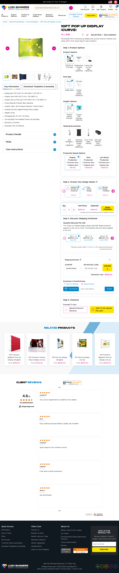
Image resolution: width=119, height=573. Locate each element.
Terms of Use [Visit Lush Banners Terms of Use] (77, 569)
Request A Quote (37, 533)
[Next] (53, 48)
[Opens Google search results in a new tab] (66, 550)
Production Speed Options (74, 153)
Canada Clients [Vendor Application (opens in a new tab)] (36, 546)
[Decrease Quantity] (64, 210)
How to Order (6, 533)
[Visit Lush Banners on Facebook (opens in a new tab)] (111, 566)
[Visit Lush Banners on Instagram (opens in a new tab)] (106, 566)
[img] (26, 400)
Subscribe (104, 549)
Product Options (70, 52)
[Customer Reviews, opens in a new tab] (108, 16)
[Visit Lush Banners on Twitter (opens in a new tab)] (116, 566)
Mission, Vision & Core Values (71, 530)
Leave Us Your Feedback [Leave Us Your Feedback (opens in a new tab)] (40, 549)
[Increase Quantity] (73, 210)
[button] (4, 15)
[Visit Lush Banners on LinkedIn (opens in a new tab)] (98, 566)
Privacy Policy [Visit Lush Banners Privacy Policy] (66, 569)
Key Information (11, 87)
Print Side (67, 77)
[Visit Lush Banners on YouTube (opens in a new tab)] (102, 566)
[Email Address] (104, 544)
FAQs (31, 142)
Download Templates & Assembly (39, 87)
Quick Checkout (107, 208)
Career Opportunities (68, 542)
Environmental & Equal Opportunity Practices (73, 538)
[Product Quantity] (69, 210)
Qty (64, 206)
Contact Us (35, 530)
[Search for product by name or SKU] (53, 8)
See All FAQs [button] (96, 35)
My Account (5, 539)
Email (108, 289)
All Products (5, 530)
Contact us (91, 247)
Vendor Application (38, 543)
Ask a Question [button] (110, 35)
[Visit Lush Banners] (14, 566)
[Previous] (7, 48)
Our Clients (65, 533)
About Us (65, 526)
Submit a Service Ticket (39, 536)
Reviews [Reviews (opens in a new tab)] (64, 545)
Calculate (107, 267)
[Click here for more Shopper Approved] (94, 514)
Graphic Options (70, 101)
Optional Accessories (72, 126)
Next (113, 191)
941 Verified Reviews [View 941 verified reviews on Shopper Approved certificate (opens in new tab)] (26, 402)
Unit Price (82, 206)
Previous (63, 191)
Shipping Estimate (72, 260)
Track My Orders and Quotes (11, 543)
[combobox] (73, 268)
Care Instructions (31, 150)
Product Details (31, 134)
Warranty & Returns (38, 539)
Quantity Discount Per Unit (74, 223)
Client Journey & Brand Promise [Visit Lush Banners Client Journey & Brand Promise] (48, 569)
